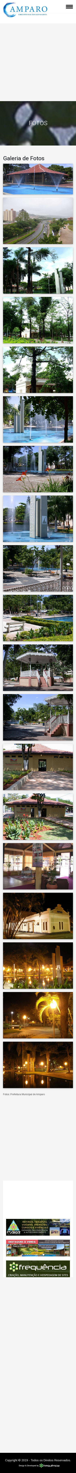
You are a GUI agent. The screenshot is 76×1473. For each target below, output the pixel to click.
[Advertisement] (38, 61)
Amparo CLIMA (38, 1200)
